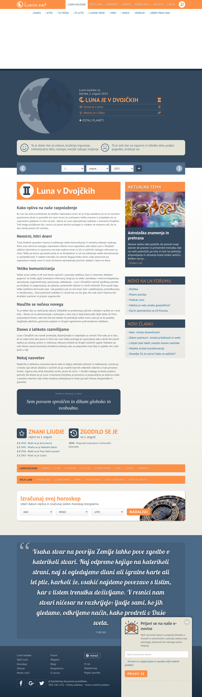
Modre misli (142, 4)
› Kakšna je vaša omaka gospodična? (149, 305)
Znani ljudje (46, 431)
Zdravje (126, 4)
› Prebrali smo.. (136, 300)
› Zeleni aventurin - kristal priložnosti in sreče (154, 337)
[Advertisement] (101, 44)
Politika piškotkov (74, 684)
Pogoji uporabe (92, 672)
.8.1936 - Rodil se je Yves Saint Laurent (38, 451)
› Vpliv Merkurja (114, 479)
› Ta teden (63, 13)
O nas (87, 663)
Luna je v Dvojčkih (121, 100)
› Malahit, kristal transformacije (146, 348)
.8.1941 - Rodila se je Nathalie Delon (37, 447)
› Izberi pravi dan (159, 13)
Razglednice (56, 668)
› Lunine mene (96, 13)
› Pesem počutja (137, 294)
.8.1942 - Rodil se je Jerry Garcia (34, 443)
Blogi (53, 664)
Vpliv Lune (96, 4)
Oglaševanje (90, 668)
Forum (171, 4)
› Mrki (112, 13)
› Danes (36, 13)
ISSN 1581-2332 (56, 684)
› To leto (78, 13)
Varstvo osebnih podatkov (97, 684)
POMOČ (94, 655)
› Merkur (139, 13)
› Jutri (48, 13)
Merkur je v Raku (121, 113)
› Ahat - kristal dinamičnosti (144, 332)
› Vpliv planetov (137, 479)
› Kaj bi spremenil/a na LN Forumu (148, 310)
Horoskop (112, 4)
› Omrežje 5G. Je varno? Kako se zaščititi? (151, 353)
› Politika (133, 289)
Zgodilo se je (99, 431)
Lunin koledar (77, 4)
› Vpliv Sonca (93, 479)
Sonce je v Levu (121, 107)
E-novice (55, 672)
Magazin (158, 4)
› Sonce (125, 13)
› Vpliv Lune (43, 479)
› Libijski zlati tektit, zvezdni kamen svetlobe (153, 343)
